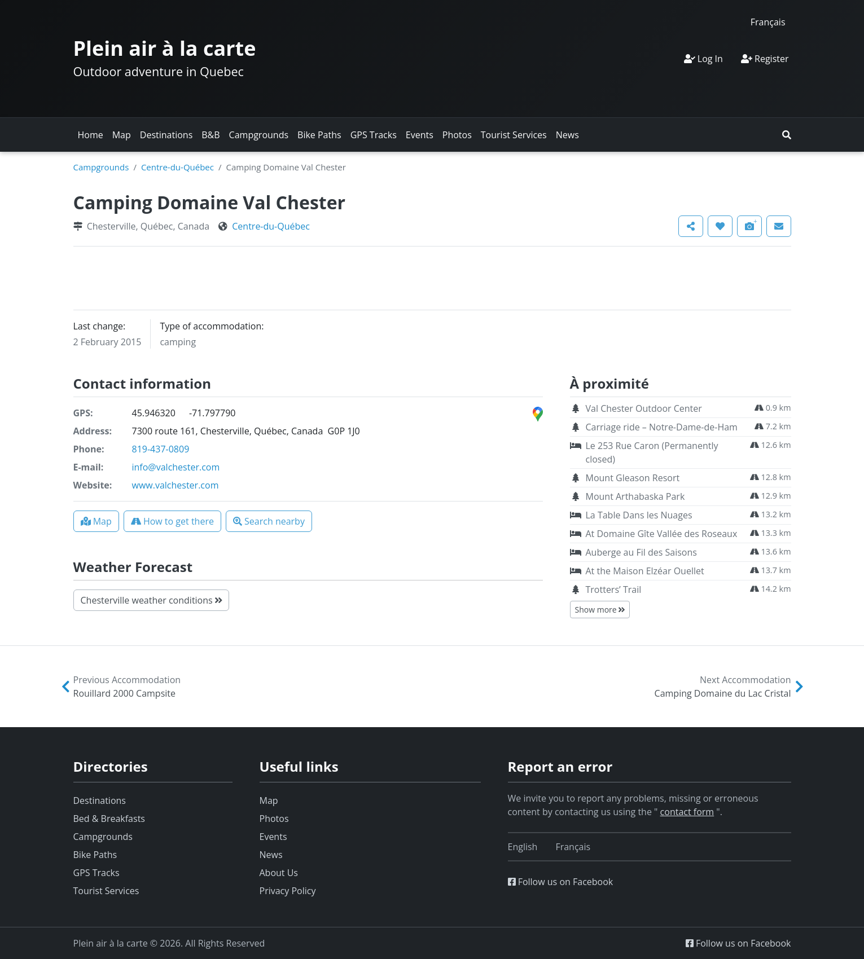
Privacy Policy (288, 891)
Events (419, 135)
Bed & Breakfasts (109, 818)
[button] (786, 135)
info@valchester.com (176, 467)
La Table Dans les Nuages (639, 515)
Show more (600, 609)
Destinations (166, 135)
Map (121, 135)
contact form (687, 812)
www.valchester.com (175, 485)
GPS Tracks (373, 135)
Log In (703, 58)
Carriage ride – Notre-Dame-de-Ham (662, 427)
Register (765, 58)
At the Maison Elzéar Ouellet (645, 571)
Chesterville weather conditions (151, 600)
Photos (457, 135)
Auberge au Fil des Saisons (641, 552)
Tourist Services (514, 135)
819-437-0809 (161, 449)
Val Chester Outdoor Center (644, 408)
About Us (279, 872)
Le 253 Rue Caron (652, 452)
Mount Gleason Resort (633, 478)
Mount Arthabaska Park (635, 496)
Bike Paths (319, 135)
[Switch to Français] (768, 22)
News (567, 135)
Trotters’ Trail (614, 589)
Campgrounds (258, 135)
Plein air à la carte (164, 48)
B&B (210, 135)
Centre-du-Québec (177, 167)
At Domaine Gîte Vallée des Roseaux (662, 533)
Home (90, 135)
